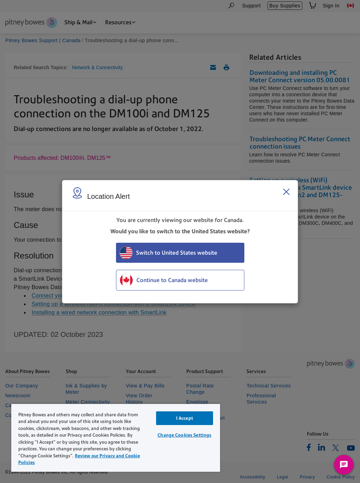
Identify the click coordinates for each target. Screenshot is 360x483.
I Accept (184, 418)
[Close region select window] (286, 191)
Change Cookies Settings (184, 435)
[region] (115, 437)
